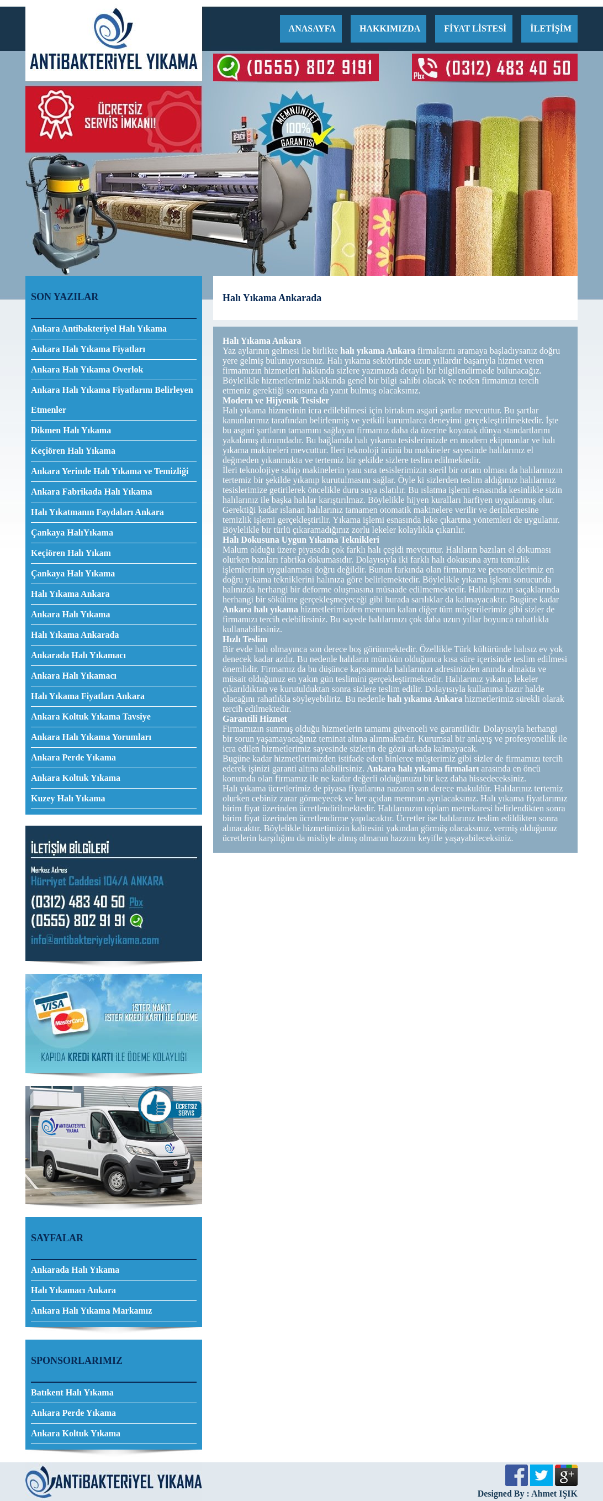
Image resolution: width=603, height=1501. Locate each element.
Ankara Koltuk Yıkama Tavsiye (91, 716)
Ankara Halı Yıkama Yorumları (91, 737)
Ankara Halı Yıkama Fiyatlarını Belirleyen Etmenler (112, 399)
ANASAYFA (312, 28)
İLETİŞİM (551, 28)
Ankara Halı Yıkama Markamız (91, 1310)
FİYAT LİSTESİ (475, 28)
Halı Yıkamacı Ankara (73, 1290)
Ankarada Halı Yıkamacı (78, 655)
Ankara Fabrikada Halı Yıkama (91, 491)
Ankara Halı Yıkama (70, 614)
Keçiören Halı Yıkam (71, 553)
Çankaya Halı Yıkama (73, 573)
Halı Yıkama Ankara (70, 594)
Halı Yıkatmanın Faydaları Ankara (97, 512)
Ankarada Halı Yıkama (75, 1269)
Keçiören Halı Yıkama (73, 450)
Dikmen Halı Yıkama (71, 430)
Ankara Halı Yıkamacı (74, 675)
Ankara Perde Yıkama (73, 757)
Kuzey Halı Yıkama (68, 798)
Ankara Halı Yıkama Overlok (87, 369)
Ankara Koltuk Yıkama (75, 778)
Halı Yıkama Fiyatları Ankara (88, 696)
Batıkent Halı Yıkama (72, 1392)
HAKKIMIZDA (389, 28)
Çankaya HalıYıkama (72, 532)
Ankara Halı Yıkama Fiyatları (88, 349)
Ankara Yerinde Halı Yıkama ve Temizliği (109, 471)
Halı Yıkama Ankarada (75, 634)
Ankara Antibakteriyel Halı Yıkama (99, 328)
